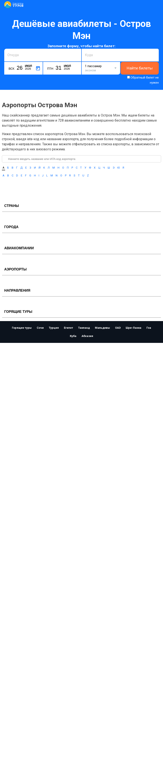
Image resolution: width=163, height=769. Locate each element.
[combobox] (42, 55)
